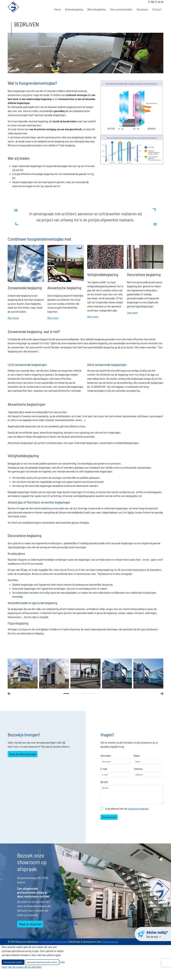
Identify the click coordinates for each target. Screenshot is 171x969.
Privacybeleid (46, 941)
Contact (156, 9)
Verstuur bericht (109, 817)
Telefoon (138, 768)
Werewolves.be (110, 941)
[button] (66, 693)
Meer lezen (13, 317)
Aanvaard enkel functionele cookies (42, 962)
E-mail (103, 768)
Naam (137, 755)
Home (57, 9)
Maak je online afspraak (22, 754)
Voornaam (105, 755)
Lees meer (132, 312)
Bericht (104, 782)
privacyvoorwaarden (138, 808)
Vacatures (142, 9)
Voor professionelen (121, 9)
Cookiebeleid (61, 941)
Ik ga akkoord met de (127, 808)
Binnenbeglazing (96, 9)
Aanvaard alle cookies (12, 962)
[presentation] (11, 694)
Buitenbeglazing (74, 9)
